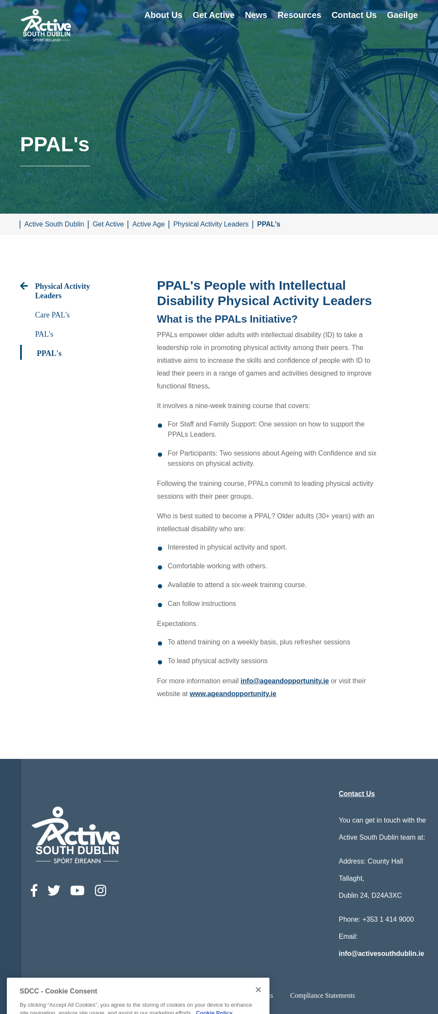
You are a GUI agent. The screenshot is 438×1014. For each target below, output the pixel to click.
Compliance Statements (322, 995)
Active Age (149, 224)
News (256, 15)
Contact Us (354, 15)
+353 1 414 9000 (388, 919)
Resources (299, 15)
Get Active (213, 15)
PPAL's (268, 224)
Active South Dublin (54, 224)
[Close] (258, 1005)
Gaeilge (402, 15)
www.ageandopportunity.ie (232, 693)
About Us (164, 15)
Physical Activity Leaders (211, 224)
